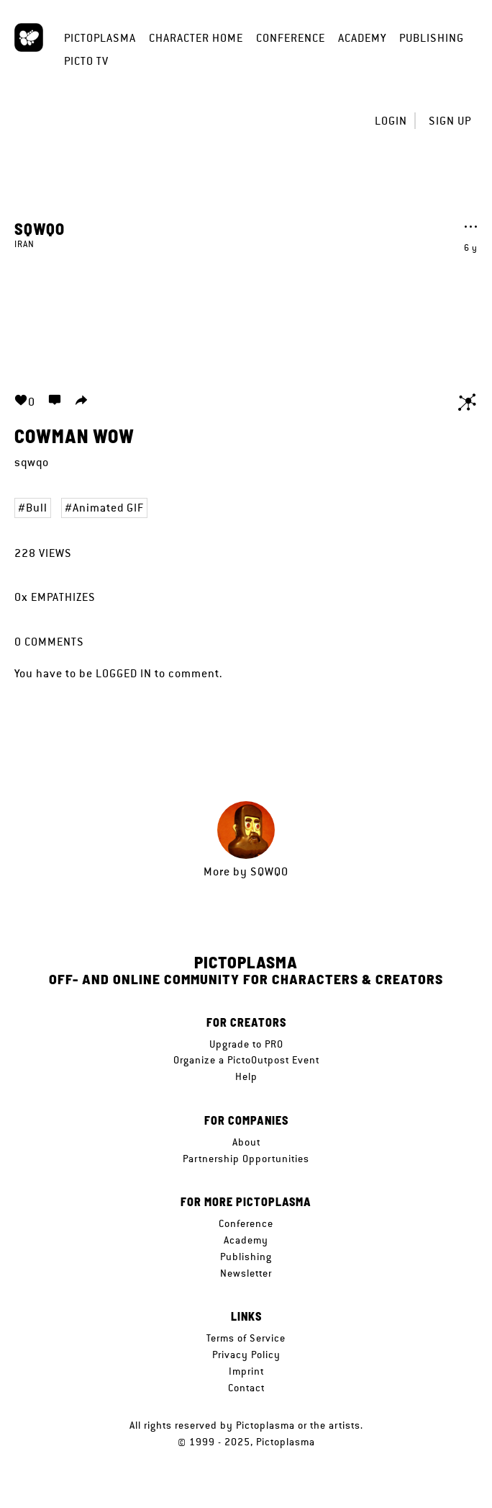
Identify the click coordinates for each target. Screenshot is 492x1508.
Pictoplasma (100, 37)
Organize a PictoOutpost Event (246, 1059)
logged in (124, 673)
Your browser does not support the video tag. (246, 313)
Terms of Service (246, 1337)
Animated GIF (108, 507)
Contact (246, 1387)
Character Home (196, 37)
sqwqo (39, 228)
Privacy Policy (246, 1354)
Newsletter (246, 1273)
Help (246, 1076)
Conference (290, 37)
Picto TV (86, 60)
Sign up (450, 120)
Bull (36, 507)
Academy (362, 37)
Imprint (246, 1371)
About (246, 1142)
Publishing (431, 37)
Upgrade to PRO (246, 1044)
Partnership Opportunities (246, 1158)
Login (391, 120)
